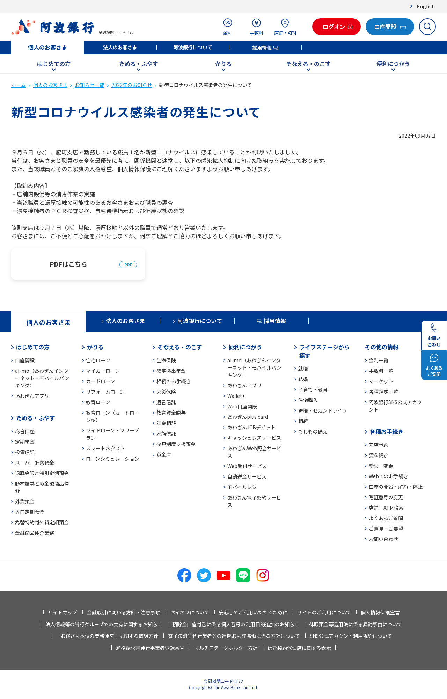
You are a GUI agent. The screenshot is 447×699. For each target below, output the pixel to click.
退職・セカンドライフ (322, 410)
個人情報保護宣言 (380, 612)
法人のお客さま (120, 47)
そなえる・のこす (308, 63)
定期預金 (25, 441)
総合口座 (25, 431)
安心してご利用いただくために (253, 612)
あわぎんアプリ (32, 395)
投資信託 (25, 452)
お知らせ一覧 (89, 84)
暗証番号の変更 (386, 497)
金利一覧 (378, 360)
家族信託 (166, 433)
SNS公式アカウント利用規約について (351, 635)
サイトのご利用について (324, 612)
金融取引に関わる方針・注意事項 (123, 612)
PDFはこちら (68, 263)
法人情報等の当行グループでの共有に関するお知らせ (103, 624)
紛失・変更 (381, 465)
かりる (223, 63)
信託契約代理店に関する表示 (299, 647)
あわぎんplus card (247, 416)
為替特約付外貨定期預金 (42, 522)
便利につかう (393, 63)
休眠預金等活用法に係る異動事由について (355, 624)
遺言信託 (166, 402)
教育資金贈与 (171, 412)
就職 (303, 368)
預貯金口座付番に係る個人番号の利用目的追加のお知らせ (235, 624)
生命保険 (166, 360)
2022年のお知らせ (131, 84)
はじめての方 (54, 63)
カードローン (100, 381)
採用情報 (262, 47)
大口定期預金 (29, 511)
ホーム (18, 84)
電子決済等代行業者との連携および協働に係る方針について (234, 635)
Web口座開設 (242, 406)
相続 (303, 420)
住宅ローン (98, 360)
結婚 (303, 379)
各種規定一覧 (383, 391)
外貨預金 (25, 501)
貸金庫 (163, 454)
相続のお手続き (173, 381)
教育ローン (98, 402)
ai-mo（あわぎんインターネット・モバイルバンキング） (42, 378)
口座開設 (25, 360)
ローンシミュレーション (112, 458)
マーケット (381, 381)
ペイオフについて (189, 612)
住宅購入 (308, 399)
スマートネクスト (105, 448)
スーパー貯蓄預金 (34, 462)
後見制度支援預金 (176, 443)
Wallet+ (236, 395)
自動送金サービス (246, 476)
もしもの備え (313, 431)
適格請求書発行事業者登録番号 (150, 647)
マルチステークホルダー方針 (226, 647)
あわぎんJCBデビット (251, 427)
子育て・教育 (313, 389)
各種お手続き (386, 431)
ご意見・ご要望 (386, 528)
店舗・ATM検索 (386, 507)
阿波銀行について (192, 47)
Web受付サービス (247, 466)
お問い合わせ (383, 539)
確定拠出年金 (171, 370)
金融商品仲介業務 (34, 532)
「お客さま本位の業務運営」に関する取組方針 (107, 635)
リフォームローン (105, 391)
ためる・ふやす (138, 63)
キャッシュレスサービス (254, 437)
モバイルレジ (242, 486)
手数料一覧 (381, 370)
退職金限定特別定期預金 (42, 472)
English (426, 6)
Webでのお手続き (388, 476)
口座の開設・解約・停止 (396, 486)
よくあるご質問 (386, 518)
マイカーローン (103, 370)
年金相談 (166, 423)
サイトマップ (62, 612)
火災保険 (166, 391)
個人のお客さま (47, 47)
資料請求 (378, 455)
